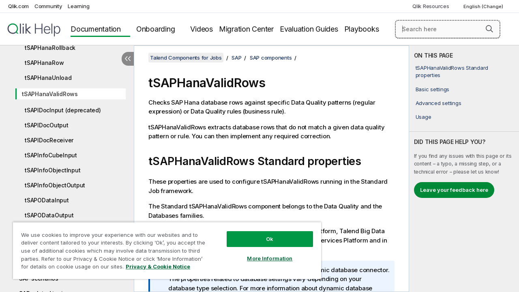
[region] (163, 247)
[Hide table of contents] (128, 59)
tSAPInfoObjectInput (52, 170)
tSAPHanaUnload (48, 77)
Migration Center (246, 29)
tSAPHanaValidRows (50, 93)
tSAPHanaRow (44, 62)
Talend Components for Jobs (186, 57)
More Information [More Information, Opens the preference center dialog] (263, 252)
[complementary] (464, 168)
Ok (263, 233)
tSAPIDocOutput (47, 125)
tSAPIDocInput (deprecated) (63, 110)
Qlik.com (18, 6)
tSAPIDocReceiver (49, 140)
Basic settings (433, 89)
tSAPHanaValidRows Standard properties (452, 71)
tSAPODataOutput (49, 215)
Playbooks (361, 29)
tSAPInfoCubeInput (51, 155)
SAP (236, 57)
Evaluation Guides (309, 29)
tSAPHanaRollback (50, 47)
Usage (423, 117)
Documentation (96, 29)
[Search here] (448, 29)
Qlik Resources (430, 6)
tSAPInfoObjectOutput (55, 185)
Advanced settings (438, 103)
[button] (489, 29)
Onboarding (155, 29)
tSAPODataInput (47, 200)
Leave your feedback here (454, 190)
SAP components (271, 57)
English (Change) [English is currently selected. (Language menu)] (483, 6)
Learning (78, 6)
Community (48, 6)
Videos (201, 29)
